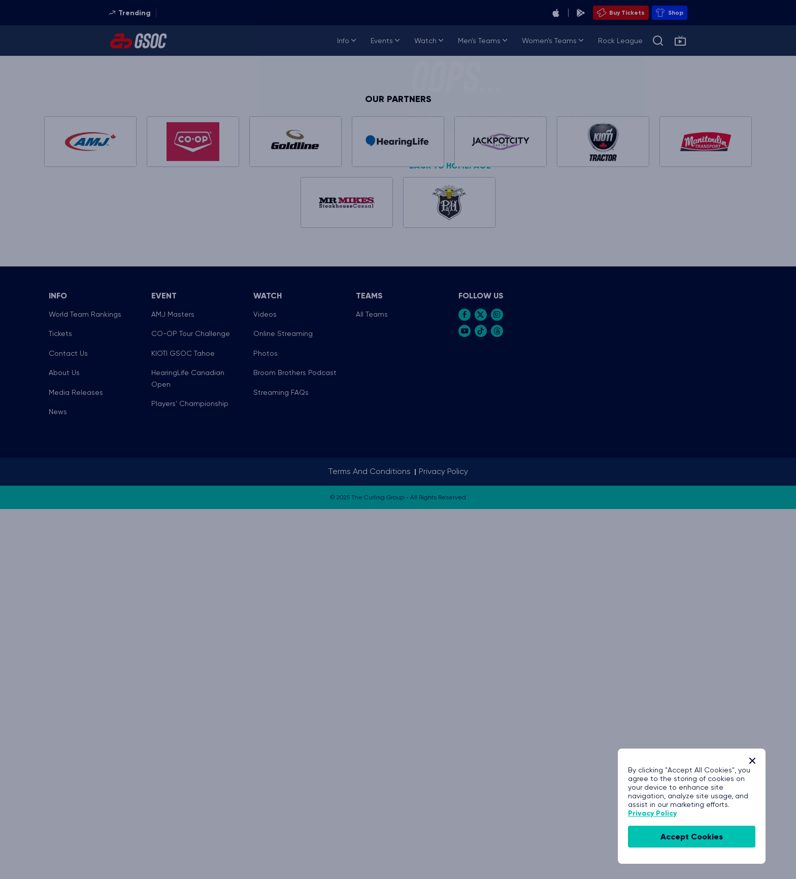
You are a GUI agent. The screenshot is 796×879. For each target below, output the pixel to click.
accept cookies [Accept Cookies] (691, 836)
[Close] (752, 761)
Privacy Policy (652, 813)
